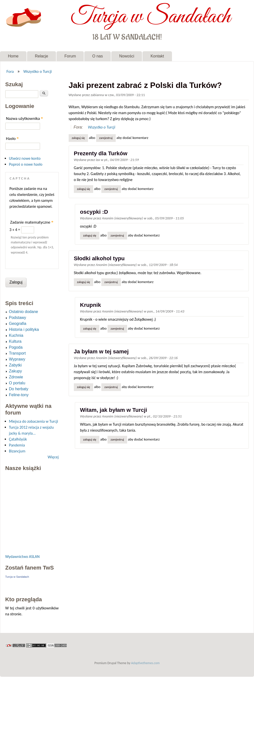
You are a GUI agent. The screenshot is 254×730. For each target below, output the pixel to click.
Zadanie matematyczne (31, 222)
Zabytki (15, 365)
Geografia (17, 323)
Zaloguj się (78, 138)
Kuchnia (16, 335)
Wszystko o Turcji (37, 71)
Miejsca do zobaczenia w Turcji (33, 421)
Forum (70, 56)
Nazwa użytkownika (24, 118)
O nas (97, 56)
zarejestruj (106, 138)
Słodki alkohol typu (99, 258)
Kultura (15, 341)
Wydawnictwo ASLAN (22, 556)
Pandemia (17, 445)
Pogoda (16, 347)
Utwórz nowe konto (25, 158)
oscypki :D (94, 212)
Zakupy (15, 371)
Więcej (53, 457)
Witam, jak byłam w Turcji (113, 410)
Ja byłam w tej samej (101, 351)
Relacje (41, 56)
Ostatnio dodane (23, 312)
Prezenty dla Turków (100, 153)
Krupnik (90, 305)
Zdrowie (16, 377)
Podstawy (17, 317)
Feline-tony (18, 395)
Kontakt (157, 56)
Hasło (12, 138)
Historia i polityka (24, 329)
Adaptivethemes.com (145, 663)
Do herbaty (18, 389)
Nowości (126, 56)
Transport (17, 353)
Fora (10, 71)
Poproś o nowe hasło (25, 164)
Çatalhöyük (18, 439)
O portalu (17, 383)
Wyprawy (17, 359)
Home (13, 56)
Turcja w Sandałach (150, 17)
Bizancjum (17, 451)
